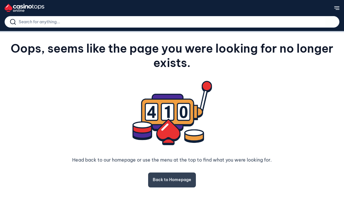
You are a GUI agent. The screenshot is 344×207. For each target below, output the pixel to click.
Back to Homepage (172, 179)
